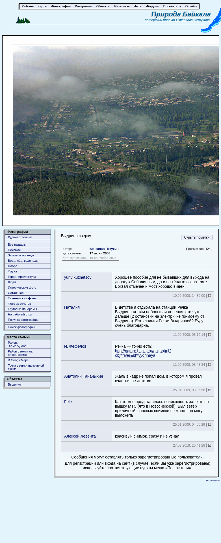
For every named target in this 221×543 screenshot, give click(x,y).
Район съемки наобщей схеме (20, 353)
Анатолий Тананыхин (83, 376)
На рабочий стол (20, 314)
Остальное (16, 293)
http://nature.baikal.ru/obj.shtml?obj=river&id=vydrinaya (143, 353)
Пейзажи (14, 250)
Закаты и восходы (21, 255)
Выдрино (14, 384)
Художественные (20, 237)
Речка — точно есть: (143, 351)
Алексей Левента (80, 436)
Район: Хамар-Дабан (18, 344)
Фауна (12, 271)
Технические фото (22, 298)
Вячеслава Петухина (193, 20)
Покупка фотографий (23, 319)
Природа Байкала (181, 14)
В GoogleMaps (18, 360)
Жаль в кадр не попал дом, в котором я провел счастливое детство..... (158, 378)
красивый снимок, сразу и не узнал (147, 436)
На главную (213, 480)
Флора (12, 266)
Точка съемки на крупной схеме (26, 367)
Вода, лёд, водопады (23, 260)
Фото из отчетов (19, 303)
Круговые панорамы (22, 309)
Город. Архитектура (22, 276)
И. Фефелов (75, 346)
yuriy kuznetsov (77, 277)
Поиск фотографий (21, 327)
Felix (68, 401)
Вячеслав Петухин (104, 248)
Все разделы (17, 244)
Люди (12, 282)
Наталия (72, 307)
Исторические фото (22, 287)
